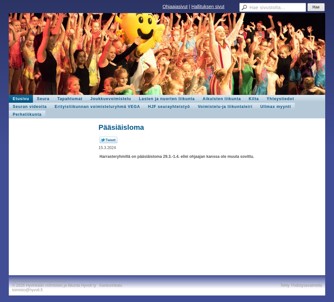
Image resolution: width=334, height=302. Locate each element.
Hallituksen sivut (207, 6)
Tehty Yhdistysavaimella (301, 285)
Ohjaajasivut (175, 6)
